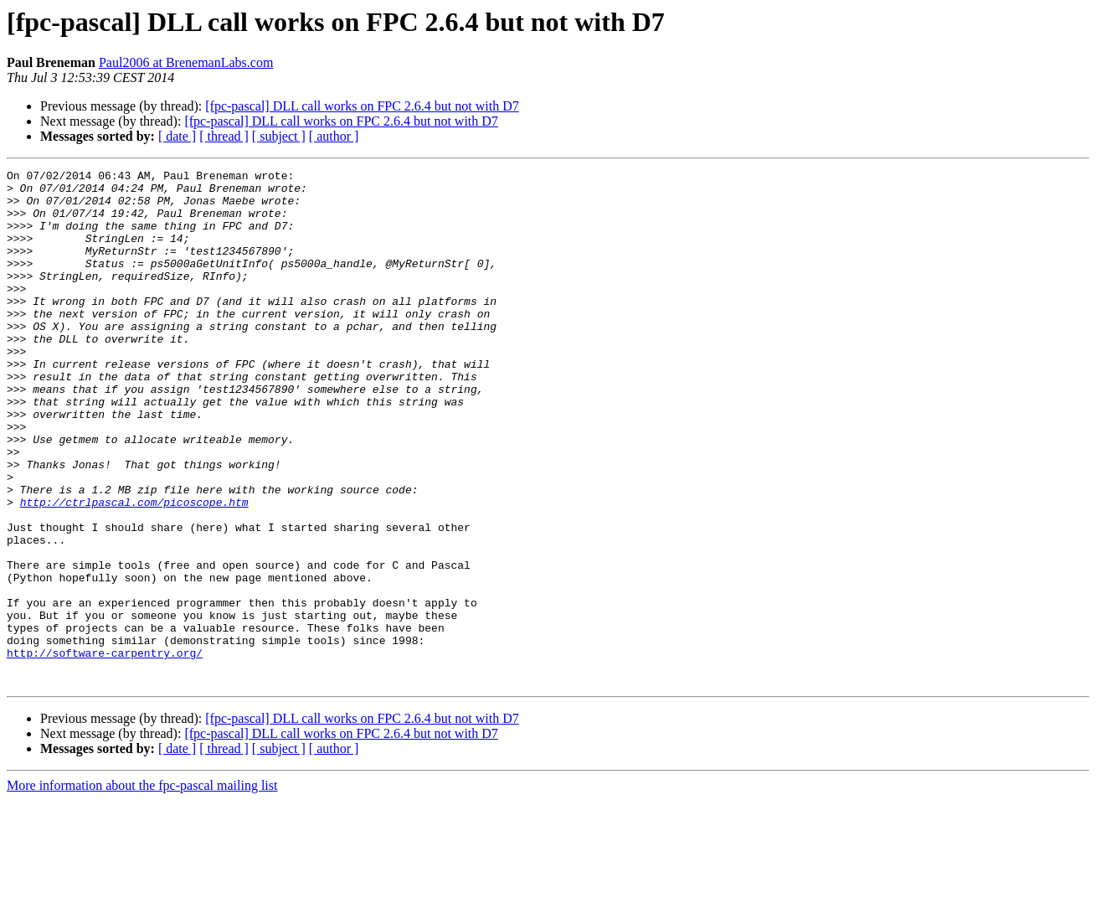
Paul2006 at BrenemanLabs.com (186, 62)
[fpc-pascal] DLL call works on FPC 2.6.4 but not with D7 (361, 106)
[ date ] (177, 136)
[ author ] (334, 136)
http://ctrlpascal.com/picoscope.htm (134, 569)
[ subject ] (279, 136)
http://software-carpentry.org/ (105, 750)
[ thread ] (224, 136)
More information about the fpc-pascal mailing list (142, 888)
